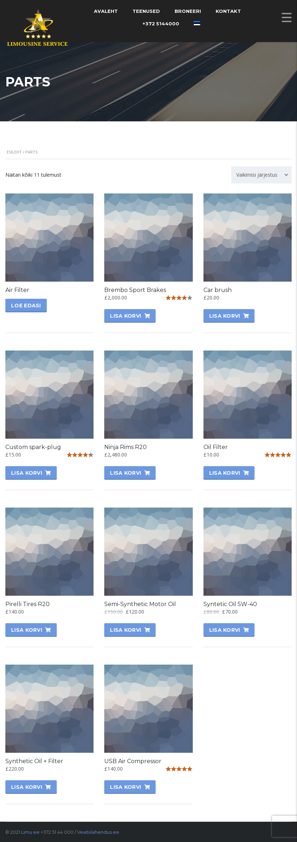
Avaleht (106, 11)
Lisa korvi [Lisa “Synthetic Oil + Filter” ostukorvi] (26, 787)
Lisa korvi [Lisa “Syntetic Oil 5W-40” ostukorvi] (224, 630)
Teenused (146, 11)
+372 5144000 (160, 23)
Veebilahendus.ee (98, 832)
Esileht (14, 152)
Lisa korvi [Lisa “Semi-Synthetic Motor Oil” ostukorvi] (125, 630)
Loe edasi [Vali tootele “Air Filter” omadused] (26, 305)
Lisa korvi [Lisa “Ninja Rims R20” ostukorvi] (125, 473)
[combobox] (261, 174)
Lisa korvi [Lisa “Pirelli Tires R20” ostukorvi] (26, 630)
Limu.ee (30, 832)
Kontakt (228, 11)
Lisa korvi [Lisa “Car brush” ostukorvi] (224, 316)
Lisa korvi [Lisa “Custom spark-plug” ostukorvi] (26, 473)
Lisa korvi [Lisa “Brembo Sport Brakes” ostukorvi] (125, 316)
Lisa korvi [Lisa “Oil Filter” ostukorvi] (224, 473)
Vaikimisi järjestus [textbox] (256, 174)
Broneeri (188, 11)
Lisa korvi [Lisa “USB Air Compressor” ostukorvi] (125, 787)
